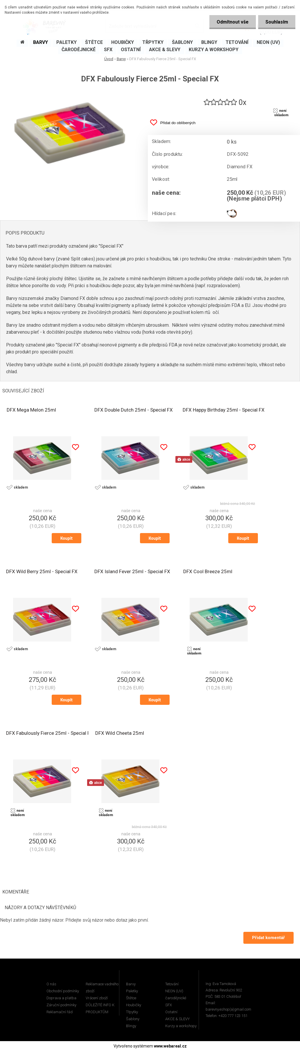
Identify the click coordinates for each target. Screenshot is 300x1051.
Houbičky (133, 1005)
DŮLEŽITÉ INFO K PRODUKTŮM (100, 1008)
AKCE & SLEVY (177, 1019)
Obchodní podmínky (62, 991)
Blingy (131, 1026)
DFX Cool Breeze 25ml (207, 571)
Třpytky (132, 1012)
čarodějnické (175, 998)
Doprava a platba (61, 998)
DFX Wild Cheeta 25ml (119, 733)
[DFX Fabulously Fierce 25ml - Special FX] (69, 93)
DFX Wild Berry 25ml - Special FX (42, 571)
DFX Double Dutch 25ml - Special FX (133, 410)
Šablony (132, 1019)
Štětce (131, 998)
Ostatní (171, 1012)
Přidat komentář (268, 937)
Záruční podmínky (61, 1005)
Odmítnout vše (233, 22)
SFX (168, 1005)
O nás (51, 984)
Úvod (108, 59)
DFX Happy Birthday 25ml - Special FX (224, 410)
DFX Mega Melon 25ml (31, 410)
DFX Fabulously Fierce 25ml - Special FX (49, 733)
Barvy (121, 59)
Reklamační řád (59, 1012)
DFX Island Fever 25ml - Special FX (132, 571)
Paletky (132, 991)
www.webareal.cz (170, 1046)
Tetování (172, 984)
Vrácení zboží (97, 998)
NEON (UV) (174, 991)
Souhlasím (276, 22)
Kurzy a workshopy (181, 1026)
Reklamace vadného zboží (102, 987)
